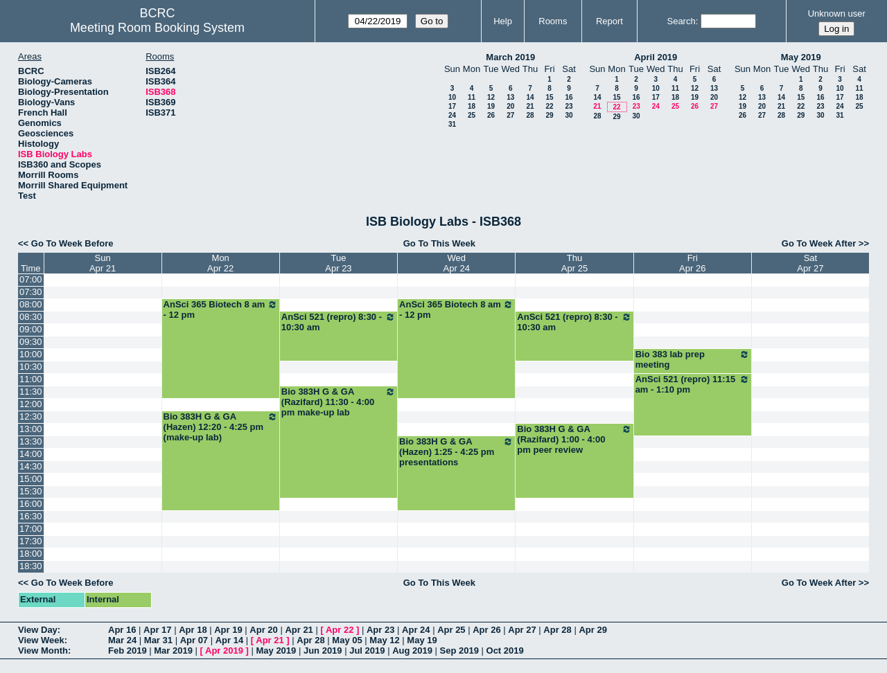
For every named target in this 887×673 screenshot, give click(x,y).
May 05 (347, 640)
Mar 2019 (173, 650)
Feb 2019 (127, 650)
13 (510, 97)
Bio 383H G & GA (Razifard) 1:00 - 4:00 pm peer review (574, 439)
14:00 (30, 454)
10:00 (30, 354)
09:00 (30, 329)
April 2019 (655, 57)
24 (452, 115)
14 (530, 97)
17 (452, 106)
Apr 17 (157, 630)
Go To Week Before (72, 243)
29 (549, 115)
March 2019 (510, 57)
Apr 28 (557, 630)
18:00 (30, 553)
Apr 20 (263, 630)
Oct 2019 (505, 650)
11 (471, 97)
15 (549, 97)
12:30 (30, 416)
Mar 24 (122, 640)
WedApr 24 (457, 263)
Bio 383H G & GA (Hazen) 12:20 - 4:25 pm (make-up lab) (221, 426)
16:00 (30, 504)
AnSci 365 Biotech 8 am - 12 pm (221, 309)
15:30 (30, 491)
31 (452, 124)
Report (609, 21)
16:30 (30, 516)
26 (491, 115)
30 (568, 115)
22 (549, 106)
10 (452, 97)
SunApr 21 (102, 263)
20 (510, 106)
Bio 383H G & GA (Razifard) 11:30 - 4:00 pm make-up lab (338, 402)
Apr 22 (339, 630)
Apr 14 (229, 640)
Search (681, 21)
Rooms (552, 21)
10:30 (30, 366)
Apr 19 (228, 630)
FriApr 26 (692, 263)
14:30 (30, 466)
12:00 (30, 404)
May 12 (384, 640)
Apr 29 (592, 630)
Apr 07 (194, 640)
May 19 (422, 640)
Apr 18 (193, 630)
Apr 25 (451, 630)
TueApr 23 (338, 263)
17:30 (30, 541)
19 (491, 106)
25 (471, 115)
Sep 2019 (459, 650)
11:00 (30, 379)
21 (530, 106)
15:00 (30, 479)
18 (471, 106)
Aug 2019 (412, 650)
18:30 (30, 566)
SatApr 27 (810, 263)
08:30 (30, 317)
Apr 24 (416, 630)
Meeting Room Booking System (157, 28)
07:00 (30, 279)
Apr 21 (299, 630)
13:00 (30, 429)
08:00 (30, 304)
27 (510, 115)
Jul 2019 (367, 650)
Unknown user (837, 13)
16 (568, 97)
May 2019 (801, 57)
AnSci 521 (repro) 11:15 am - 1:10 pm (692, 384)
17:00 (30, 528)
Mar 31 (158, 640)
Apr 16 (122, 630)
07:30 (30, 292)
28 (530, 115)
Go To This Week (439, 243)
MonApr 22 (220, 263)
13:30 (30, 441)
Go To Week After (819, 243)
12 (491, 97)
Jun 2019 (323, 650)
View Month (43, 650)
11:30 (30, 391)
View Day (38, 630)
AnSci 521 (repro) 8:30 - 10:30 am (338, 322)
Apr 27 (522, 630)
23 (568, 106)
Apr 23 (380, 630)
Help (502, 21)
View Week (41, 640)
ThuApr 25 (574, 263)
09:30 (30, 341)
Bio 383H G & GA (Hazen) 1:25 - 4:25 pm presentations (456, 451)
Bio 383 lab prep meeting (692, 359)
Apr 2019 (224, 650)
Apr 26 (486, 630)
